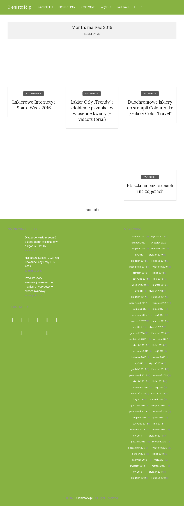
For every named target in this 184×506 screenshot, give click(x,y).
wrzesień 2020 (158, 242)
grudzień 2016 (137, 333)
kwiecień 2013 (137, 466)
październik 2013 (137, 447)
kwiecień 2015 (138, 393)
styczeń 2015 (156, 399)
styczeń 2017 (156, 327)
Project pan (67, 7)
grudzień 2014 (137, 405)
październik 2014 (138, 411)
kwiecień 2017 (138, 321)
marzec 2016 (158, 357)
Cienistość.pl (20, 7)
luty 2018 (138, 291)
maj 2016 (158, 351)
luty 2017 (137, 327)
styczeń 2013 (156, 471)
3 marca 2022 (32, 250)
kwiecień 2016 (139, 357)
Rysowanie (88, 7)
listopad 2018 (158, 260)
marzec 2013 (158, 466)
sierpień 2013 (139, 453)
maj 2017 (158, 315)
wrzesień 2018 (160, 266)
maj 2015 (158, 387)
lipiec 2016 (158, 345)
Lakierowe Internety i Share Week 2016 (34, 105)
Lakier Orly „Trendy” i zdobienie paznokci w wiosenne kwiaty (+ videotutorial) (92, 110)
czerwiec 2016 (140, 351)
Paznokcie (44, 7)
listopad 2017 (158, 297)
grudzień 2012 (138, 478)
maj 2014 (158, 423)
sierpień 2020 (138, 248)
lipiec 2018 (158, 272)
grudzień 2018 (138, 260)
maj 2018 (158, 278)
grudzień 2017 (138, 297)
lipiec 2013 (158, 453)
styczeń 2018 (156, 291)
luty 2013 (137, 471)
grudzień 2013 (137, 441)
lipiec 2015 (158, 381)
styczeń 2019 (156, 254)
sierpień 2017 (139, 309)
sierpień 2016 (140, 345)
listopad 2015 (158, 369)
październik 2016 (137, 339)
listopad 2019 (158, 248)
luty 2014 (137, 435)
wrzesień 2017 (160, 303)
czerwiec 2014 (140, 423)
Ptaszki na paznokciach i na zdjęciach (150, 188)
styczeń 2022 (158, 236)
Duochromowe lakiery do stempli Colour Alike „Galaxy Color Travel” (150, 107)
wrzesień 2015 (160, 375)
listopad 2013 (159, 441)
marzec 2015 (158, 393)
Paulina (122, 7)
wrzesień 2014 (160, 411)
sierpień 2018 (140, 272)
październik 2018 (138, 266)
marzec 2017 (159, 321)
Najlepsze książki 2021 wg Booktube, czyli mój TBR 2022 (42, 262)
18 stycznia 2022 (33, 271)
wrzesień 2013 (160, 447)
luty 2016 (138, 363)
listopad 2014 (158, 405)
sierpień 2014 (139, 417)
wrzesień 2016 (160, 339)
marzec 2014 (158, 429)
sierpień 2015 (140, 381)
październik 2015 (138, 375)
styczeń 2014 (156, 435)
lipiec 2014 (157, 417)
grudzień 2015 (138, 369)
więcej (105, 7)
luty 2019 (138, 254)
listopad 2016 (158, 333)
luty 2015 (138, 399)
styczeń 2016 (156, 363)
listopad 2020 (138, 242)
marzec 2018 (159, 285)
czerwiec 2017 (139, 315)
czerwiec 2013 (139, 459)
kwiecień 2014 (137, 429)
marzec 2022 (138, 236)
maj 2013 (158, 459)
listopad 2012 (158, 478)
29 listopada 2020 (34, 295)
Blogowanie (33, 93)
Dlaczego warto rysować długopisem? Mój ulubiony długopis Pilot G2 (41, 242)
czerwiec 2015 (140, 387)
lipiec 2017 (157, 309)
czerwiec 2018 (140, 278)
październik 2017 (138, 303)
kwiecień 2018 (138, 285)
